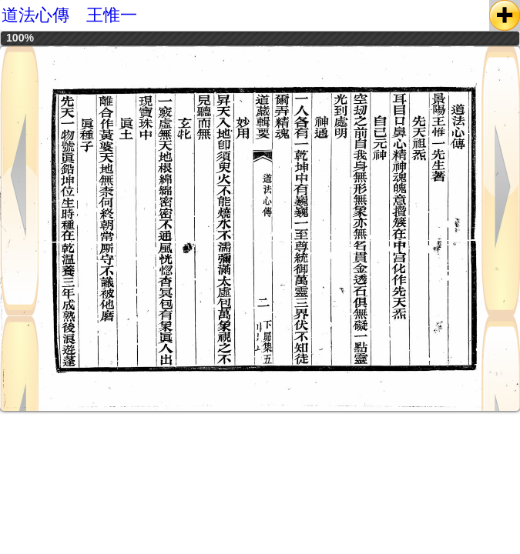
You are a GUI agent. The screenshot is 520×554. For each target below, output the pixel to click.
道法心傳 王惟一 (69, 15)
